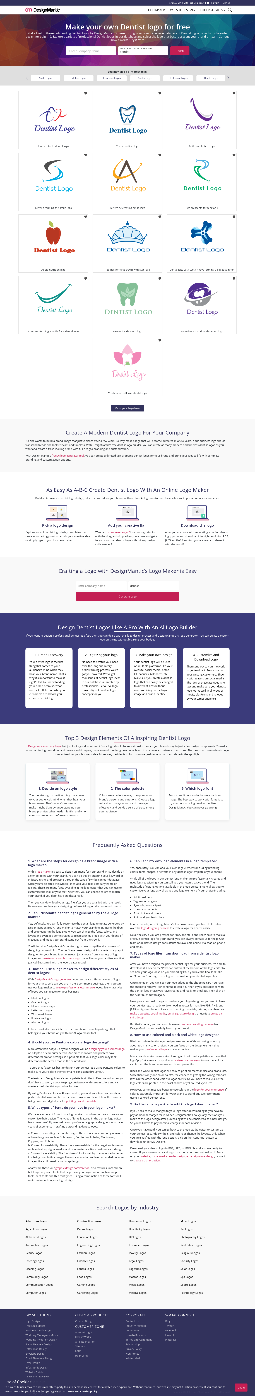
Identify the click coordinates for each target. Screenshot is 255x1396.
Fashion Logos (86, 1253)
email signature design (181, 1013)
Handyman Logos (140, 1221)
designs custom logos (187, 1060)
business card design (109, 1149)
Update (179, 51)
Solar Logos (188, 1269)
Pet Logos (187, 1229)
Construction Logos (89, 1221)
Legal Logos (136, 1261)
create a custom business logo (61, 958)
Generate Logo (128, 596)
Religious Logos (190, 1253)
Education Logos (87, 1237)
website (145, 1156)
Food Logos (84, 1277)
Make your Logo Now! (127, 408)
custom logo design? (117, 532)
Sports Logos (188, 1284)
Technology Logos (192, 1292)
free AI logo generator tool (68, 455)
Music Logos (188, 1221)
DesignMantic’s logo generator (53, 979)
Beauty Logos (33, 1253)
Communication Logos (39, 1284)
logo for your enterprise (209, 1089)
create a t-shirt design (146, 1160)
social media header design (168, 1156)
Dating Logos (85, 1229)
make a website (139, 1013)
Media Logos (137, 1284)
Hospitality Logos (139, 1229)
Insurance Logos (112, 78)
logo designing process (155, 928)
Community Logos (36, 1277)
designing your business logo (107, 1049)
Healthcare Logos (178, 78)
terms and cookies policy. (82, 1391)
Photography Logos (193, 1237)
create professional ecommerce (75, 987)
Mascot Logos (137, 1277)
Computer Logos (35, 1292)
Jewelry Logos (137, 1253)
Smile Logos (45, 78)
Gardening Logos (87, 1292)
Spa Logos (187, 1277)
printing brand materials (81, 1101)
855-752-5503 (197, 2)
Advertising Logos (36, 1221)
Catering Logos (34, 1261)
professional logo (156, 1049)
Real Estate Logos (191, 1245)
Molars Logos (79, 78)
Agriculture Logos (36, 1229)
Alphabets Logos (35, 1237)
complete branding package (196, 1024)
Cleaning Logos (34, 1269)
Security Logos (189, 1261)
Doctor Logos (145, 78)
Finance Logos (86, 1261)
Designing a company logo (44, 746)
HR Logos (135, 1237)
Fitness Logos (85, 1269)
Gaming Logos (86, 1284)
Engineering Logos (88, 1245)
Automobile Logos (36, 1245)
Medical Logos (137, 1292)
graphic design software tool (72, 1168)
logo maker (44, 871)
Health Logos (211, 78)
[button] (228, 78)
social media (158, 1013)
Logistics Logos (138, 1269)
